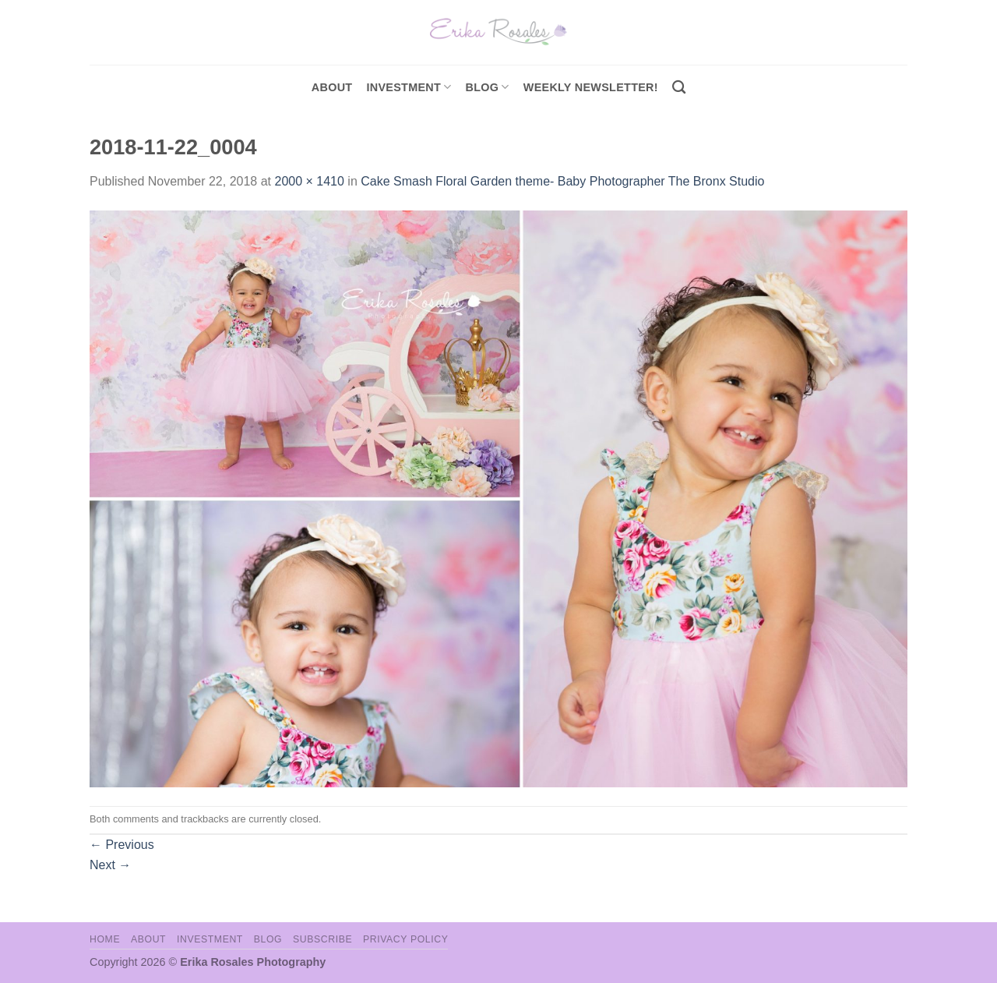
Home (105, 939)
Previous (122, 844)
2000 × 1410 (308, 181)
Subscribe (322, 939)
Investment (210, 939)
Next (110, 865)
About (332, 87)
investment (408, 87)
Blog (487, 87)
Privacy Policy (405, 939)
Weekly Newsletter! (590, 87)
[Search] (678, 88)
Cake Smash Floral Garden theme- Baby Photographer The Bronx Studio (562, 181)
